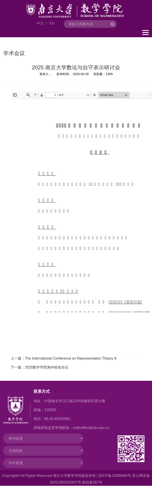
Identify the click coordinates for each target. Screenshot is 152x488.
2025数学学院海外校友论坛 (47, 367)
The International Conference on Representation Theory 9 (70, 358)
